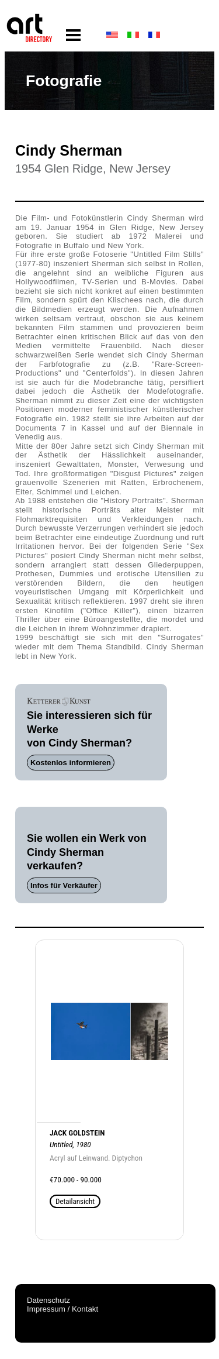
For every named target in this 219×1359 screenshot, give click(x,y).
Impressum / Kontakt (62, 1309)
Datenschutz (48, 1300)
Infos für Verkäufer (64, 885)
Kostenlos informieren (70, 762)
